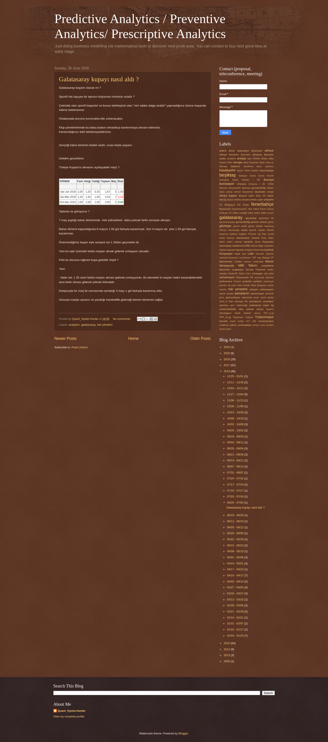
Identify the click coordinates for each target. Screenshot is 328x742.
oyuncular (259, 277)
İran (264, 234)
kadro (222, 242)
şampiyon (242, 293)
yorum (222, 329)
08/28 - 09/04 (235, 448)
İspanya (230, 238)
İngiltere (233, 234)
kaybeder (269, 246)
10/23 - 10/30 (235, 412)
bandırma (248, 166)
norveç (223, 273)
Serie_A (223, 301)
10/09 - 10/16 (235, 418)
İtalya (271, 238)
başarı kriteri (243, 170)
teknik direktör (243, 313)
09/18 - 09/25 (235, 436)
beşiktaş (227, 174)
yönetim (270, 325)
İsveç (264, 238)
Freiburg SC (225, 213)
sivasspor (268, 301)
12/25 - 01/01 (235, 376)
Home (133, 338)
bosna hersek (266, 176)
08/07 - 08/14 (235, 466)
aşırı (249, 158)
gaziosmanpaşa (227, 222)
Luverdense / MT (247, 258)
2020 (227, 353)
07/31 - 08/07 (235, 472)
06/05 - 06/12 (235, 527)
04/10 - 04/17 (235, 575)
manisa (247, 261)
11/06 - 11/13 (235, 400)
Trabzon (249, 317)
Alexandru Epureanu (240, 154)
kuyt (244, 254)
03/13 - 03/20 (235, 599)
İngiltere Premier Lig (250, 234)
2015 (227, 643)
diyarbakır (260, 191)
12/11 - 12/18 (235, 382)
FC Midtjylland (227, 205)
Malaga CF (268, 258)
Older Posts (200, 338)
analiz (222, 158)
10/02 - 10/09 (235, 424)
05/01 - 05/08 (235, 557)
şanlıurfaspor (233, 297)
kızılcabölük (267, 249)
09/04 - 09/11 (235, 442)
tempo (257, 313)
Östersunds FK (244, 277)
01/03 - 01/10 (235, 635)
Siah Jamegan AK (238, 301)
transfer (223, 321)
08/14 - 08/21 (235, 460)
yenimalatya (244, 325)
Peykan (237, 281)
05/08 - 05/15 (235, 551)
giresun (255, 222)
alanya (223, 154)
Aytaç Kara (264, 162)
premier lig (224, 285)
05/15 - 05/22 (235, 545)
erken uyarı (257, 199)
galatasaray (88, 324)
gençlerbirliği (243, 222)
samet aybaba (226, 293)
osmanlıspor (227, 277)
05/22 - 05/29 (235, 539)
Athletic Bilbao (260, 158)
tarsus (260, 309)
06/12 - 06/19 (235, 521)
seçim (256, 297)
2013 (227, 655)
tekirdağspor (225, 313)
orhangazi (257, 273)
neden (270, 269)
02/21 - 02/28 (235, 611)
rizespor (253, 289)
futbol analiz (254, 213)
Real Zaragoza (258, 285)
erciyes (246, 199)
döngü (270, 192)
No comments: (122, 318)
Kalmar (238, 242)
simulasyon (255, 301)
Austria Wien (225, 162)
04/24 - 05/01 (235, 563)
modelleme (267, 265)
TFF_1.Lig (269, 313)
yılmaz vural (258, 325)
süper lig (268, 305)
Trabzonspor (264, 317)
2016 (227, 371)
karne (257, 242)
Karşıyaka (268, 241)
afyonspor (256, 150)
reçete (270, 285)
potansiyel (269, 281)
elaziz (270, 195)
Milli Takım (247, 265)
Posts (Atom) (79, 347)
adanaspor (243, 150)
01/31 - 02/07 (235, 623)
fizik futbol (253, 209)
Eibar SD (260, 196)
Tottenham (238, 317)
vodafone (224, 325)
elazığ (222, 199)
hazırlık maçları (257, 230)
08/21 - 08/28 (235, 454)
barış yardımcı (265, 166)
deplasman (247, 192)
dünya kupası (228, 195)
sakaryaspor (267, 289)
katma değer (257, 246)
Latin (251, 253)
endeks (237, 199)
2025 (227, 347)
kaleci (230, 242)
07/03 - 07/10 (235, 496)
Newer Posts (65, 338)
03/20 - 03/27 (235, 593)
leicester (260, 254)
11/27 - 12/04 (235, 394)
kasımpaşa (225, 245)
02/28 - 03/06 (235, 605)
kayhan (223, 250)
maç (259, 258)
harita (244, 230)
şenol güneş (267, 297)
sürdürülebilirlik (227, 309)
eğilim (251, 196)
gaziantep (251, 218)
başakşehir (227, 170)
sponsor (223, 305)
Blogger (183, 733)
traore (233, 321)
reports (222, 289)
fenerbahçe (262, 204)
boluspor (243, 176)
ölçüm (242, 273)
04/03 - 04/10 (235, 581)
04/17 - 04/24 (235, 569)
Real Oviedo (243, 285)
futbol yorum (267, 213)
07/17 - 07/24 (235, 484)
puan (233, 285)
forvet (262, 209)
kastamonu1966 (241, 245)
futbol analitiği (240, 213)
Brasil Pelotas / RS (246, 180)
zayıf (228, 329)
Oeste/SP (233, 273)
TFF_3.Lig (225, 317)
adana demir (227, 150)
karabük (248, 241)
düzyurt (243, 195)
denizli (237, 192)
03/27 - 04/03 (235, 587)
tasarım (270, 309)
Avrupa (237, 162)
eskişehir (269, 199)
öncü (248, 273)
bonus (253, 176)
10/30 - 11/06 (235, 406)
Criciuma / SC (256, 184)
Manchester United (230, 261)
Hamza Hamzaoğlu (229, 230)
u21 (254, 321)
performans (225, 281)
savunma (247, 297)
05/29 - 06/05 (235, 533)
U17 (248, 321)
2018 (227, 359)
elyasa (230, 199)
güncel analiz (240, 226)
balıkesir (235, 166)
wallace (233, 325)
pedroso (269, 277)
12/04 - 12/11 (235, 388)
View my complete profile (68, 716)
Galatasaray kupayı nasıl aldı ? (99, 79)
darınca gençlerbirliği (254, 188)
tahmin (250, 309)
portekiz (257, 281)
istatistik (256, 238)
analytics (74, 324)
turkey (241, 321)
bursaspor (226, 183)
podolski (247, 281)
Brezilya (269, 179)
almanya (257, 154)
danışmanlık (235, 188)
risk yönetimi (105, 324)
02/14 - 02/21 (235, 617)
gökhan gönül (267, 222)
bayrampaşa (267, 170)
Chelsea (241, 184)
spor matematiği (238, 305)
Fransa (270, 209)
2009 (227, 661)
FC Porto (243, 204)
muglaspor (238, 269)
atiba (271, 158)
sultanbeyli (255, 305)
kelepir (256, 250)
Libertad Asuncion (228, 258)
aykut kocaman (250, 162)
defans (270, 188)
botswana (224, 180)
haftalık (259, 226)
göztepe (225, 226)
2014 (227, 649)
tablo (241, 309)
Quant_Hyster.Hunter (72, 710)
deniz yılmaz (226, 192)
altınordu (269, 154)
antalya (241, 158)
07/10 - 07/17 (235, 490)
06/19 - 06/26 (235, 515)
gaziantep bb (266, 218)
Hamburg (269, 226)
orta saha (269, 273)
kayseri (231, 249)
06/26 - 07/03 (235, 502)
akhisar (269, 150)
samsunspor (257, 293)
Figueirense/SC (239, 209)
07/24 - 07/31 (235, 478)
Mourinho (224, 269)
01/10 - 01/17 (235, 629)
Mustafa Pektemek (255, 269)
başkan (255, 170)
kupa (237, 253)
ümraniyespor (266, 321)
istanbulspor (243, 238)
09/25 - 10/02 (235, 430)
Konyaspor (226, 253)
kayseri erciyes (244, 249)
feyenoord (225, 209)
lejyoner (270, 254)
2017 (227, 365)
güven (251, 226)
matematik (258, 261)
